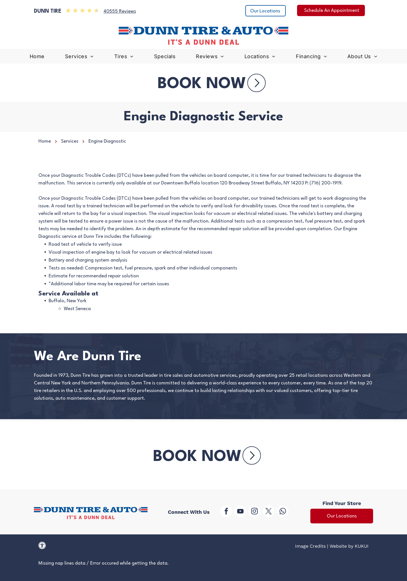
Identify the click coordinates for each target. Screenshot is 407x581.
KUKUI (362, 546)
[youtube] (240, 512)
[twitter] (268, 512)
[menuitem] (37, 58)
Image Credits (310, 546)
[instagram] (254, 512)
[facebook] (226, 512)
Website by (341, 546)
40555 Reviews (119, 11)
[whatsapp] (283, 512)
